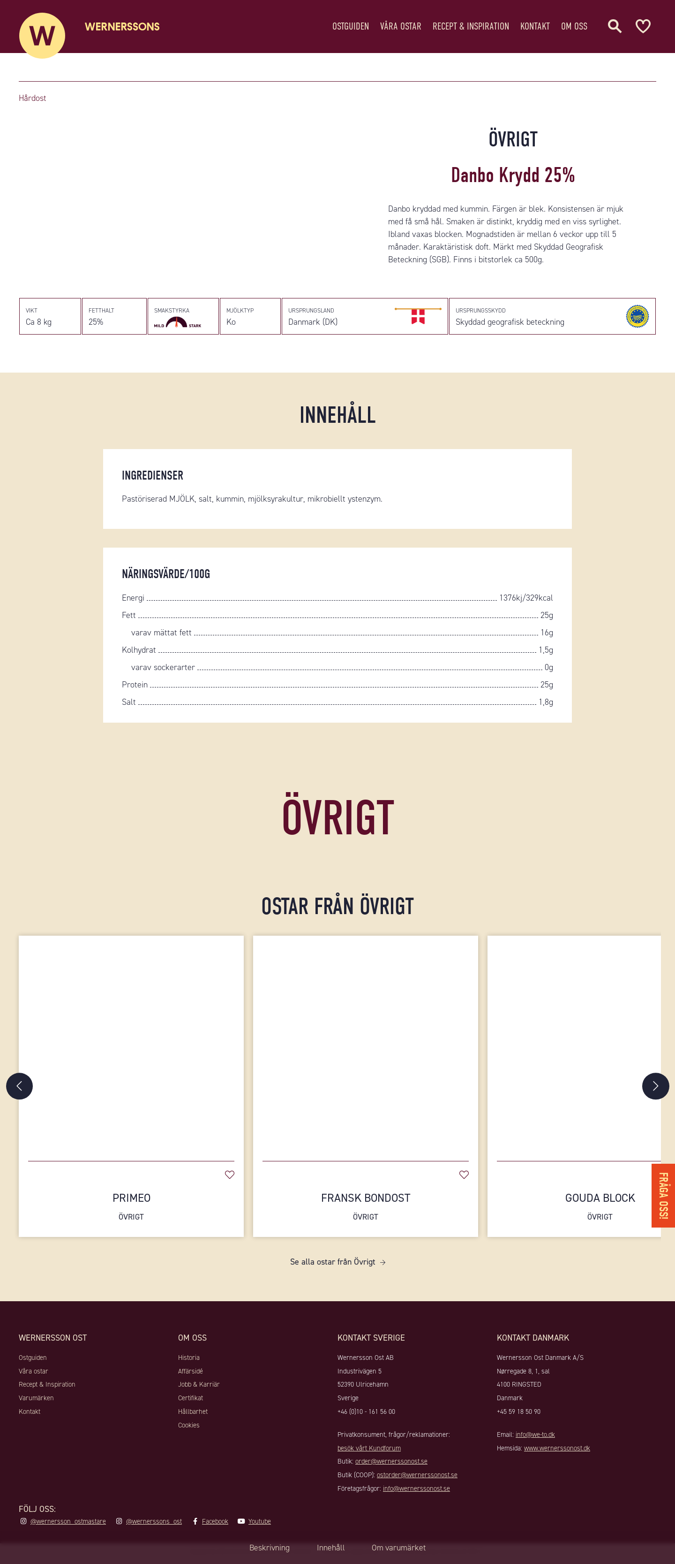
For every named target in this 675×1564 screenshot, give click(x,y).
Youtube (259, 1524)
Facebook (215, 1524)
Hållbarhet (193, 1414)
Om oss (574, 25)
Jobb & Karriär (199, 1388)
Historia (189, 1361)
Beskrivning (267, 1547)
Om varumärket (400, 1547)
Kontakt (535, 25)
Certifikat (190, 1401)
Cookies (189, 1428)
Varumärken (36, 1401)
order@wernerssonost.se (391, 1465)
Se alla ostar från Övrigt (332, 1265)
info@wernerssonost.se (416, 1492)
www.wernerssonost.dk (557, 1451)
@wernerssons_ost (154, 1524)
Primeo (131, 1210)
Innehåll (330, 1547)
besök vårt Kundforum (369, 1451)
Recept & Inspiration (471, 25)
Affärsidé (190, 1374)
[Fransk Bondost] (365, 1047)
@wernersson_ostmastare (68, 1524)
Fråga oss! (663, 1194)
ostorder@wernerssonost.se (417, 1478)
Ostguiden (350, 25)
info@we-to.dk (535, 1437)
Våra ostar (400, 25)
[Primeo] (131, 1047)
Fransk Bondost (365, 1210)
